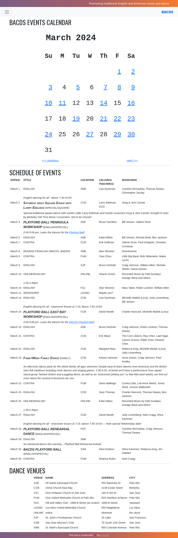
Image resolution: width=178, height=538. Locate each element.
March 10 (15, 273)
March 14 (15, 297)
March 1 (15, 188)
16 (131, 103)
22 (117, 119)
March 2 (15, 202)
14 (103, 103)
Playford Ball (76, 232)
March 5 (15, 237)
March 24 (15, 400)
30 (131, 134)
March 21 (15, 335)
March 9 (15, 256)
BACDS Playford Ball (81, 322)
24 (48, 134)
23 (131, 119)
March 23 (15, 357)
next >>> (132, 160)
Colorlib (104, 535)
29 (117, 134)
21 (103, 119)
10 (48, 103)
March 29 (15, 428)
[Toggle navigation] (7, 12)
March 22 (15, 348)
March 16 (15, 311)
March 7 (15, 242)
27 (90, 134)
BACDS (167, 12)
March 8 (15, 251)
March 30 (15, 449)
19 (76, 119)
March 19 (15, 326)
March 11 (15, 292)
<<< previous (50, 160)
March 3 (15, 221)
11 (62, 103)
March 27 (15, 414)
